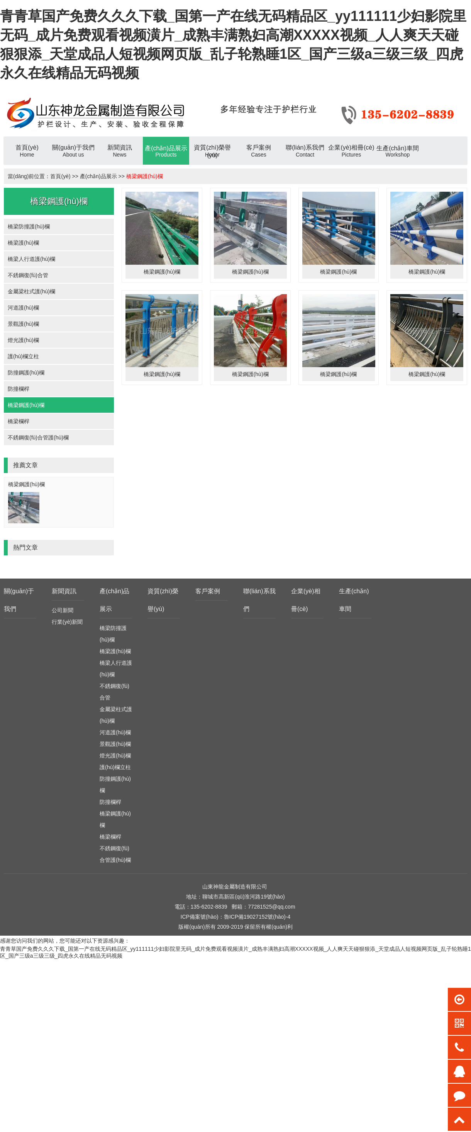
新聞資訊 (64, 591)
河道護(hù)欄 (23, 308)
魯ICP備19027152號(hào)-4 (257, 917)
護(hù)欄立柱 (23, 356)
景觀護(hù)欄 (23, 324)
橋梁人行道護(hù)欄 (31, 259)
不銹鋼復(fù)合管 (28, 275)
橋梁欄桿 (18, 421)
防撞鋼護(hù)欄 (26, 372)
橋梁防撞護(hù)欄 (29, 226)
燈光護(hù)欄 (23, 340)
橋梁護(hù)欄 (23, 243)
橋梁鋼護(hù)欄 (144, 176)
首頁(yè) (60, 176)
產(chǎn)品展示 (98, 176)
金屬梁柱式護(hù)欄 (31, 291)
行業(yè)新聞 (67, 622)
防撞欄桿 (18, 389)
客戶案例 (207, 591)
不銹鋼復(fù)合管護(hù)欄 (38, 437)
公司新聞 (62, 610)
